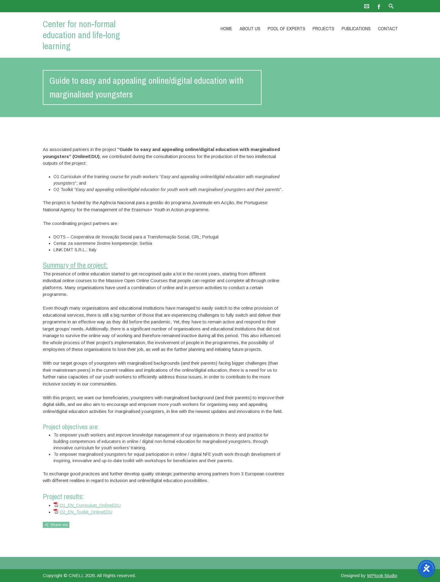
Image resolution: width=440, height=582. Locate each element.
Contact (388, 28)
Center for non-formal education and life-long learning (81, 35)
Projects (323, 28)
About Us (250, 28)
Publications (356, 28)
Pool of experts (286, 28)
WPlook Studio (382, 575)
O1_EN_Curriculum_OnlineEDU (90, 505)
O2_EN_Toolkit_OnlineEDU (86, 512)
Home (226, 28)
